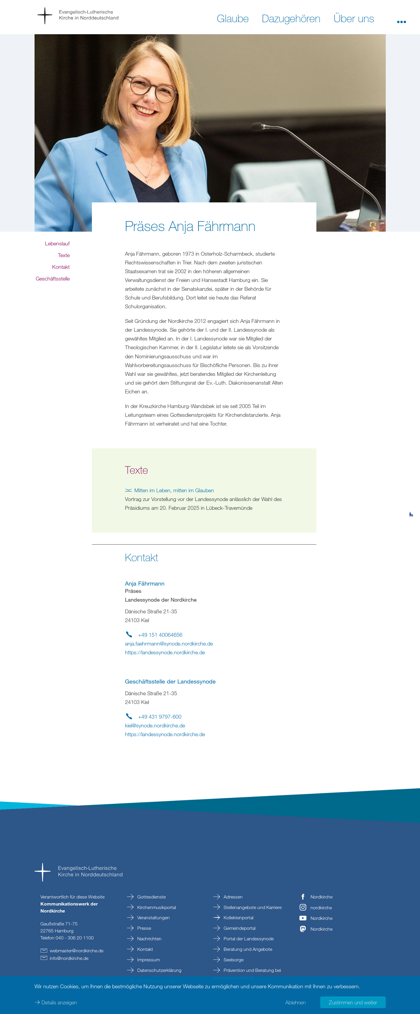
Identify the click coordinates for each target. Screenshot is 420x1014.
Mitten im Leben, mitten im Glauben (174, 490)
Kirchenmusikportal (156, 907)
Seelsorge (233, 959)
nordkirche (321, 907)
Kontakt (61, 290)
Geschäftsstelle (53, 302)
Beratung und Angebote (247, 949)
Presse (143, 928)
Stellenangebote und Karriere (252, 907)
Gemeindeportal (239, 928)
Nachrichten (149, 938)
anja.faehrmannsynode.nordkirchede (169, 643)
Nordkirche (321, 896)
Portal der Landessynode (248, 938)
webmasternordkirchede (76, 950)
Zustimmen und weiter (353, 1002)
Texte (64, 278)
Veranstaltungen (153, 917)
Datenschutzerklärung (158, 970)
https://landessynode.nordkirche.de (165, 652)
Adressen (232, 896)
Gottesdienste (151, 896)
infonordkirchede (69, 958)
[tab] (411, 485)
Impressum (148, 959)
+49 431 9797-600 (159, 716)
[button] (401, 18)
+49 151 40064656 (160, 634)
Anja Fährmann (144, 583)
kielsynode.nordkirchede (155, 725)
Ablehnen (295, 1002)
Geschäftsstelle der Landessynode (170, 681)
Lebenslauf (57, 267)
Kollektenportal (237, 917)
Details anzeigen (59, 1002)
